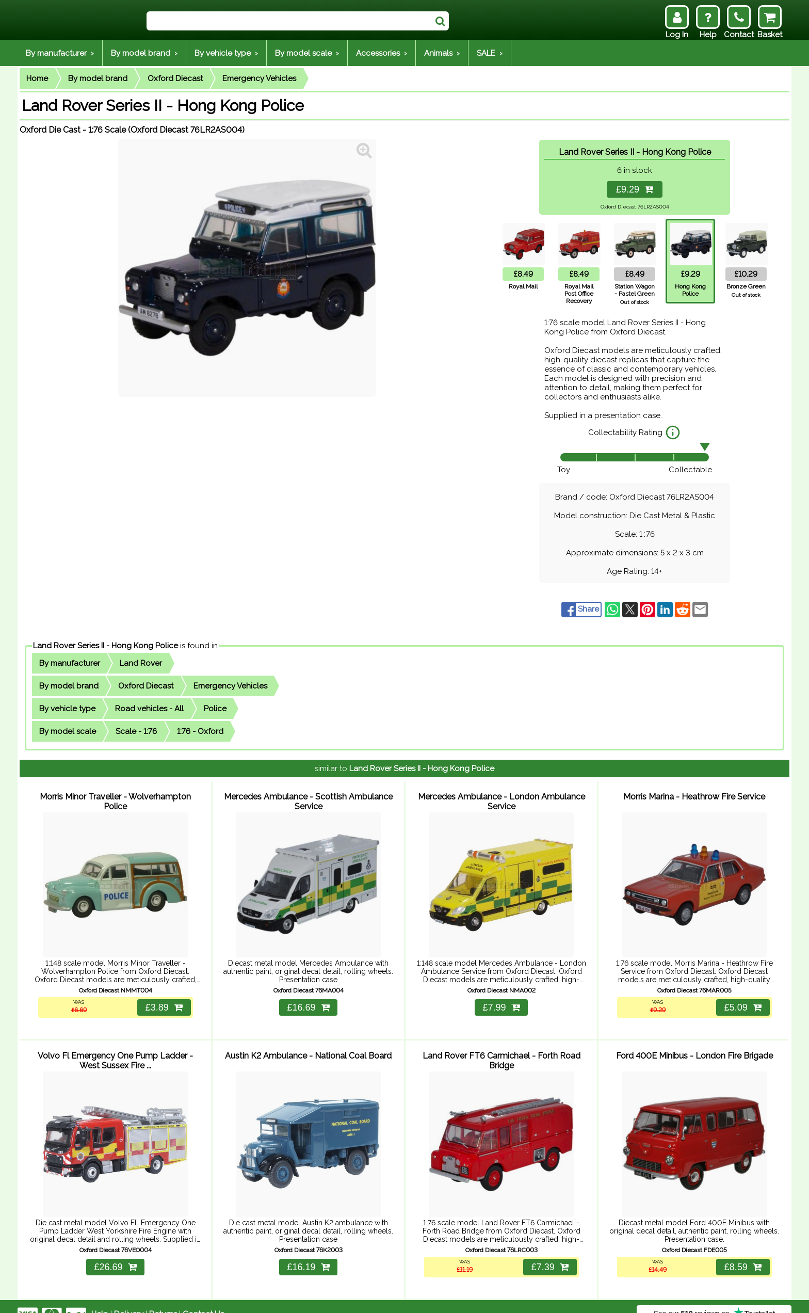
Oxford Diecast (175, 78)
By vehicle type (67, 708)
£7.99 (501, 1000)
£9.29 (634, 189)
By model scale (67, 731)
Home (37, 78)
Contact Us (203, 1298)
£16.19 (308, 1251)
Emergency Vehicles (259, 78)
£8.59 (741, 1251)
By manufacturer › (60, 53)
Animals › (442, 53)
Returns (163, 1298)
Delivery (128, 1298)
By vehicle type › (226, 53)
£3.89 (162, 1000)
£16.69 (308, 1000)
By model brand (97, 78)
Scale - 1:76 (136, 731)
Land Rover (141, 663)
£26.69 (115, 1251)
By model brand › (144, 53)
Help (99, 1298)
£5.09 (741, 1000)
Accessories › (381, 53)
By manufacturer (69, 663)
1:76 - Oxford (200, 731)
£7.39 (548, 1251)
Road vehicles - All (149, 708)
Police (215, 708)
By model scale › (307, 53)
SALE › (490, 53)
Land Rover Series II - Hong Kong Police (105, 645)
